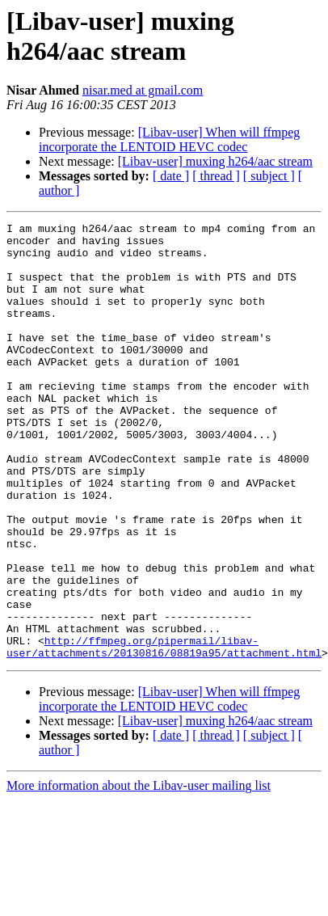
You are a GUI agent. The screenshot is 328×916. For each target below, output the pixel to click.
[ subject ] (269, 176)
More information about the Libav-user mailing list (138, 858)
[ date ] (171, 176)
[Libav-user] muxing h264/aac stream (215, 161)
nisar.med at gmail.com (142, 90)
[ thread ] (216, 176)
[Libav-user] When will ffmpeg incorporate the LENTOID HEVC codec (169, 139)
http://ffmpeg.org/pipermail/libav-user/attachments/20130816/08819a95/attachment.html (164, 717)
